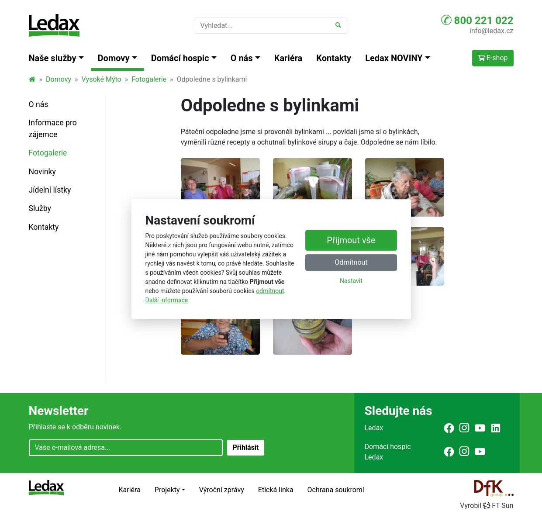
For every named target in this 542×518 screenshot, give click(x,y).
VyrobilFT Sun (486, 505)
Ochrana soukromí (335, 490)
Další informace (166, 300)
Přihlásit (245, 447)
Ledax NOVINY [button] (394, 58)
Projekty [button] (167, 490)
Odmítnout (351, 263)
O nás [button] (242, 58)
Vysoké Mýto (101, 79)
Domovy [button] (114, 58)
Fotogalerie (148, 79)
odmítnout (270, 290)
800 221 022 (477, 20)
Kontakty (333, 58)
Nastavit (351, 281)
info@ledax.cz (491, 31)
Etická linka (275, 490)
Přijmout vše (351, 240)
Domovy (58, 79)
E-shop (493, 58)
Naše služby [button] (52, 58)
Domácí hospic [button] (180, 58)
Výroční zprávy (221, 490)
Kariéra (288, 58)
